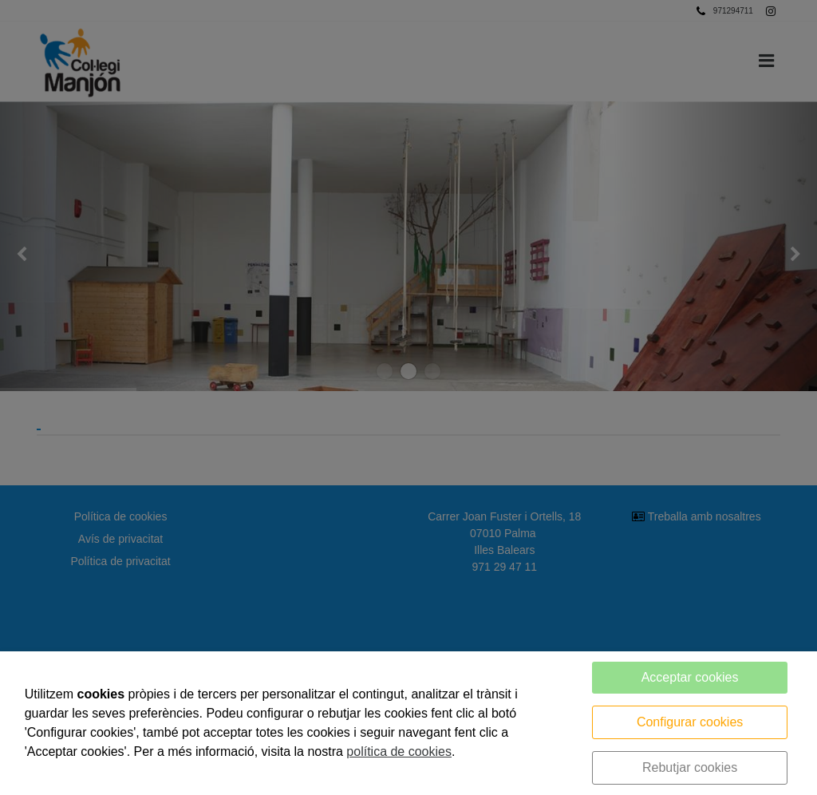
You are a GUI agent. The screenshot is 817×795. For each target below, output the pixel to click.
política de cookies (399, 751)
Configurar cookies (690, 722)
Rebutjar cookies (689, 767)
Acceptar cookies (690, 677)
